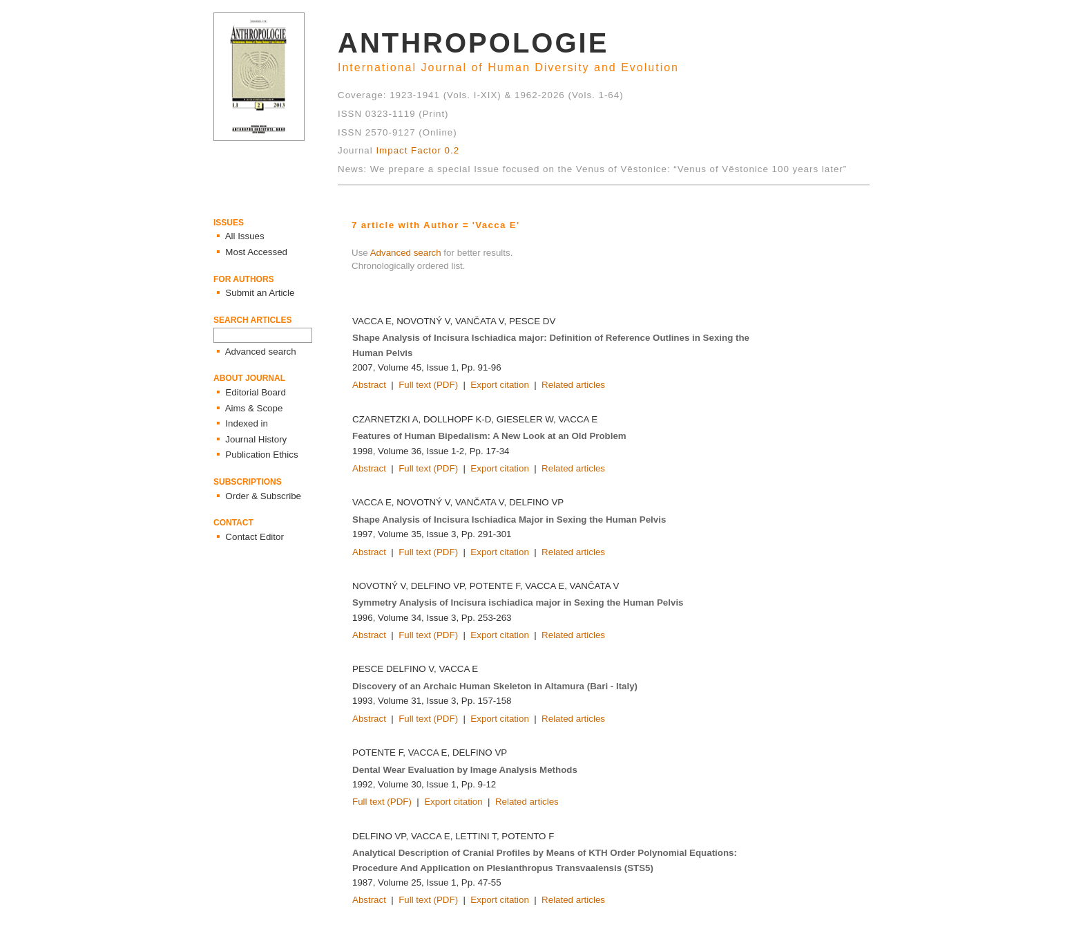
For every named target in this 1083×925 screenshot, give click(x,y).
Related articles (573, 385)
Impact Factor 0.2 (417, 150)
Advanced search (405, 252)
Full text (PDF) (428, 385)
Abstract (369, 385)
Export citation (499, 385)
